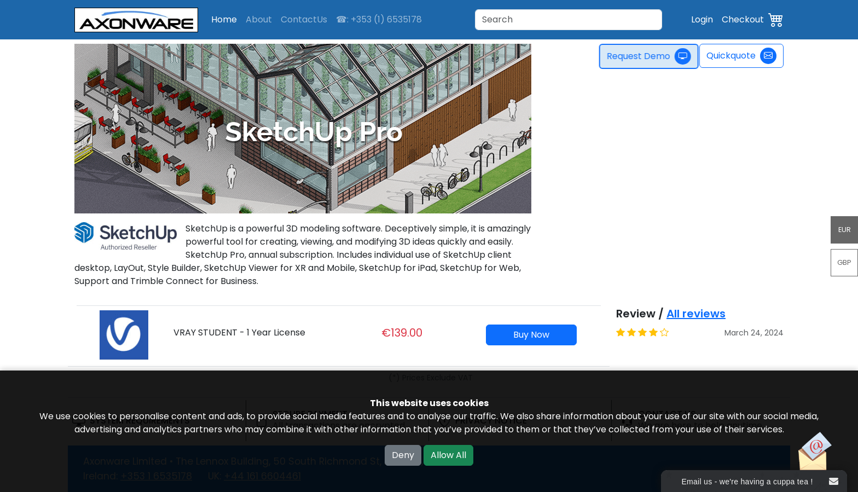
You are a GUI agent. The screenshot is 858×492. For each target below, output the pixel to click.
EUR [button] (844, 229)
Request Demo (652, 56)
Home (224, 19)
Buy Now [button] (531, 334)
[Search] (568, 19)
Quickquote (741, 56)
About (259, 19)
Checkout (743, 19)
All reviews (696, 313)
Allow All (448, 455)
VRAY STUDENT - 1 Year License (239, 332)
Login (702, 19)
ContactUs (304, 19)
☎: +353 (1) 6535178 (379, 19)
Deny (403, 455)
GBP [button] (844, 262)
